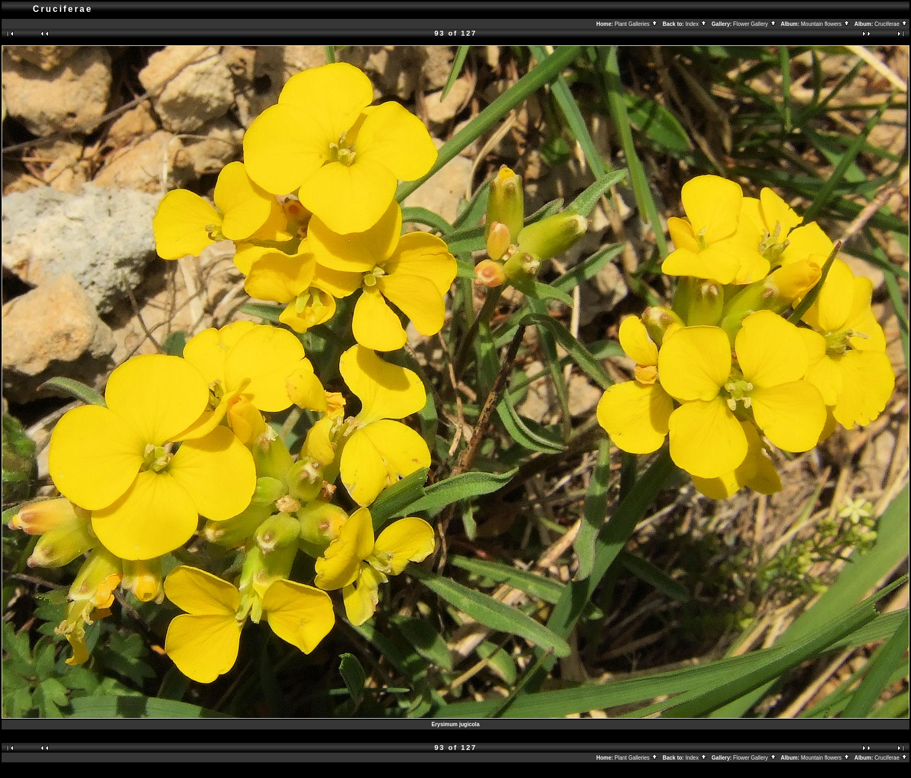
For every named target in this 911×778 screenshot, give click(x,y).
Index (696, 24)
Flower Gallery (754, 24)
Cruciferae (891, 24)
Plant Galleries (636, 24)
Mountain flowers (825, 24)
